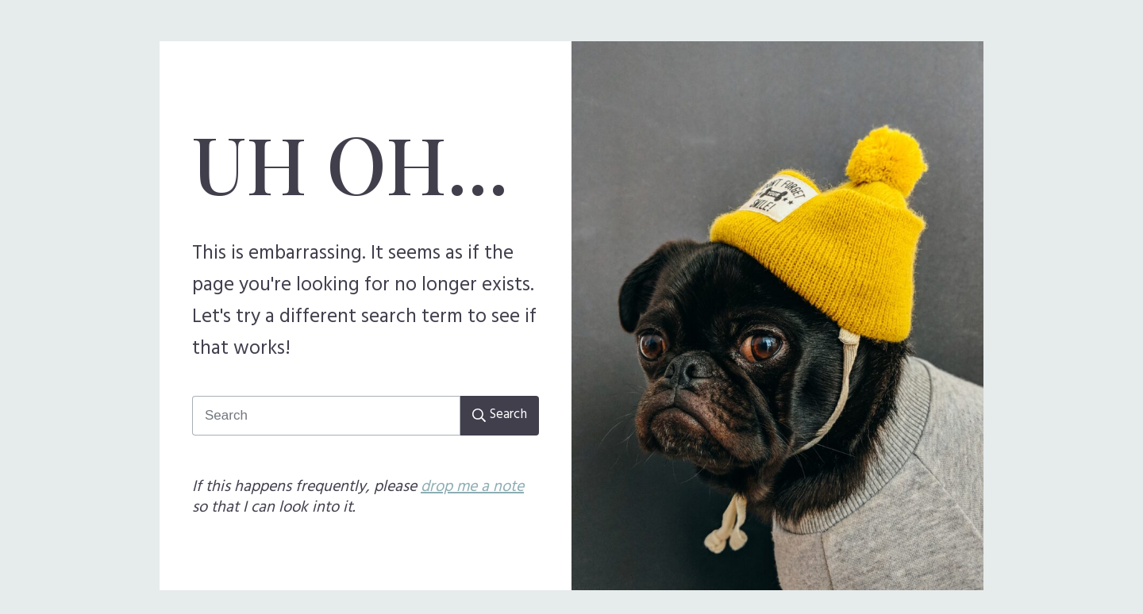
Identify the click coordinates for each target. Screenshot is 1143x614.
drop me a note (472, 487)
